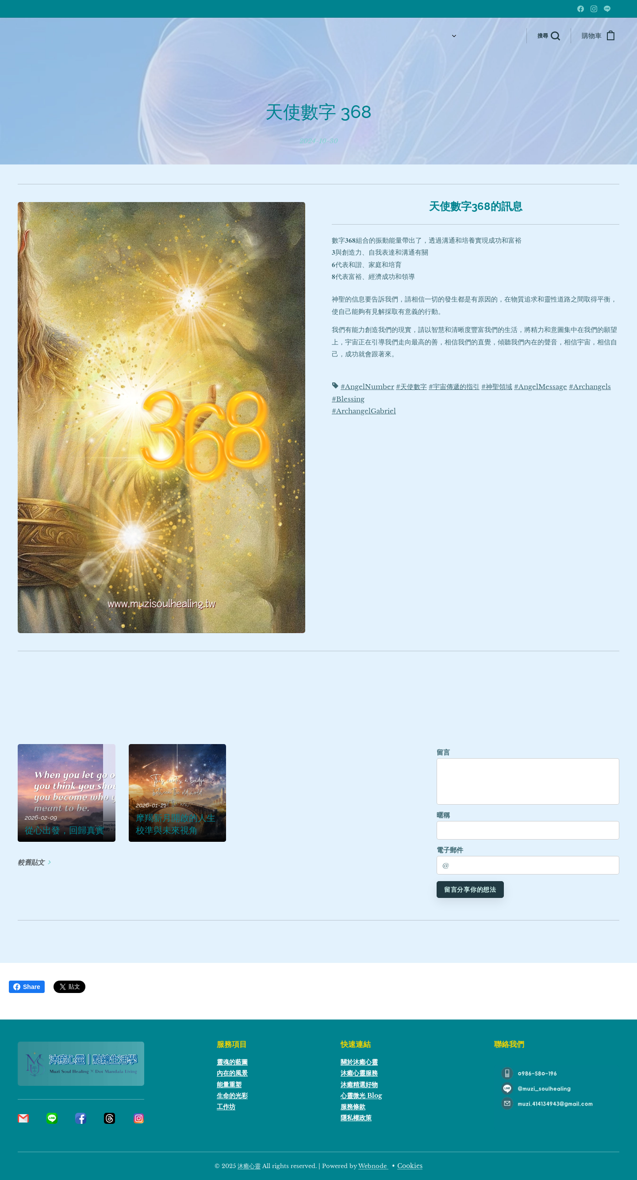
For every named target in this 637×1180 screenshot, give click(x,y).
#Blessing (348, 399)
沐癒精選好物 (359, 1084)
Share (26, 986)
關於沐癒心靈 (359, 1062)
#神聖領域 (496, 387)
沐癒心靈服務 (359, 1073)
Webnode (373, 1166)
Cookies (409, 1166)
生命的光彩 (232, 1096)
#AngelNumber (367, 387)
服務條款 (353, 1107)
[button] (548, 36)
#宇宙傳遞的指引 (454, 387)
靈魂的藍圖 (232, 1062)
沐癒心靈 (249, 1166)
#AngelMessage (540, 387)
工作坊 (226, 1107)
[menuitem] (395, 36)
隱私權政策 (356, 1118)
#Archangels (590, 387)
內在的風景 (232, 1073)
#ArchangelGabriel (364, 411)
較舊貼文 (31, 862)
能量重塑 (229, 1084)
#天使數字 (411, 387)
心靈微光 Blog (361, 1096)
